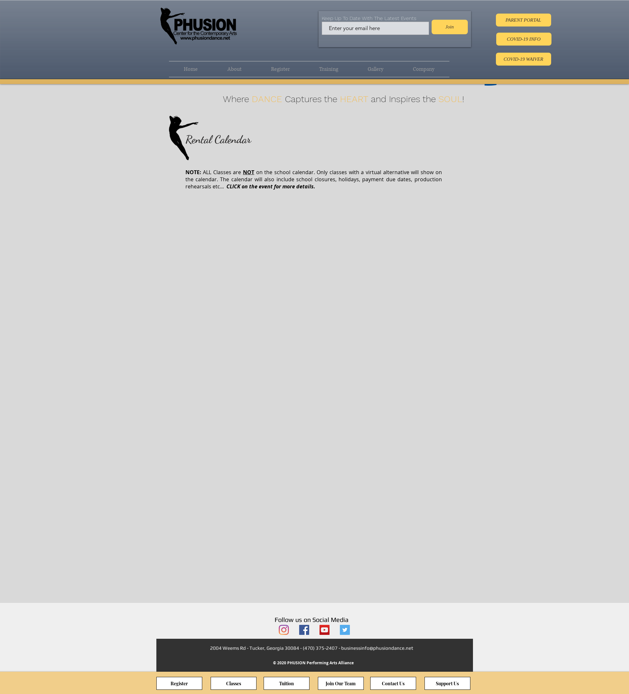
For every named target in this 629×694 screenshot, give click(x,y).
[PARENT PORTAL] (523, 20)
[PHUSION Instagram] (284, 630)
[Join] (450, 27)
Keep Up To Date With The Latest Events (369, 18)
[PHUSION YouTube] (325, 630)
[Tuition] (286, 683)
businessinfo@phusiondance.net (377, 648)
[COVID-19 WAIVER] (523, 59)
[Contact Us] (393, 683)
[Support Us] (447, 683)
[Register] (179, 683)
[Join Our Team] (341, 683)
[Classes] (234, 683)
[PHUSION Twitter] (345, 630)
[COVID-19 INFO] (523, 39)
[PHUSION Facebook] (304, 630)
